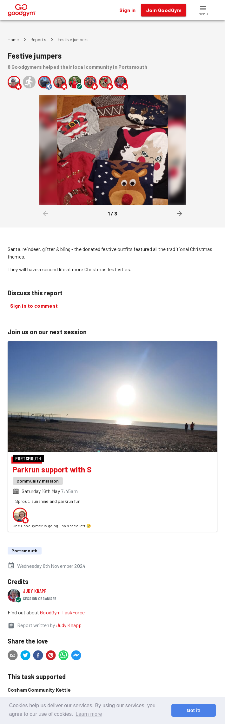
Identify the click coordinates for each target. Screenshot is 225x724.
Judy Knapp (35, 591)
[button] (203, 10)
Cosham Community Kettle (39, 690)
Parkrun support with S (52, 469)
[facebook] (38, 656)
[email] (13, 656)
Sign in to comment (34, 305)
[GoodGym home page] (22, 9)
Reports (38, 39)
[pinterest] (51, 656)
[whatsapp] (63, 656)
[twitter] (25, 656)
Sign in (127, 10)
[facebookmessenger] (76, 656)
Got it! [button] (193, 710)
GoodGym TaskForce (62, 612)
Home (13, 39)
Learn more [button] (89, 714)
